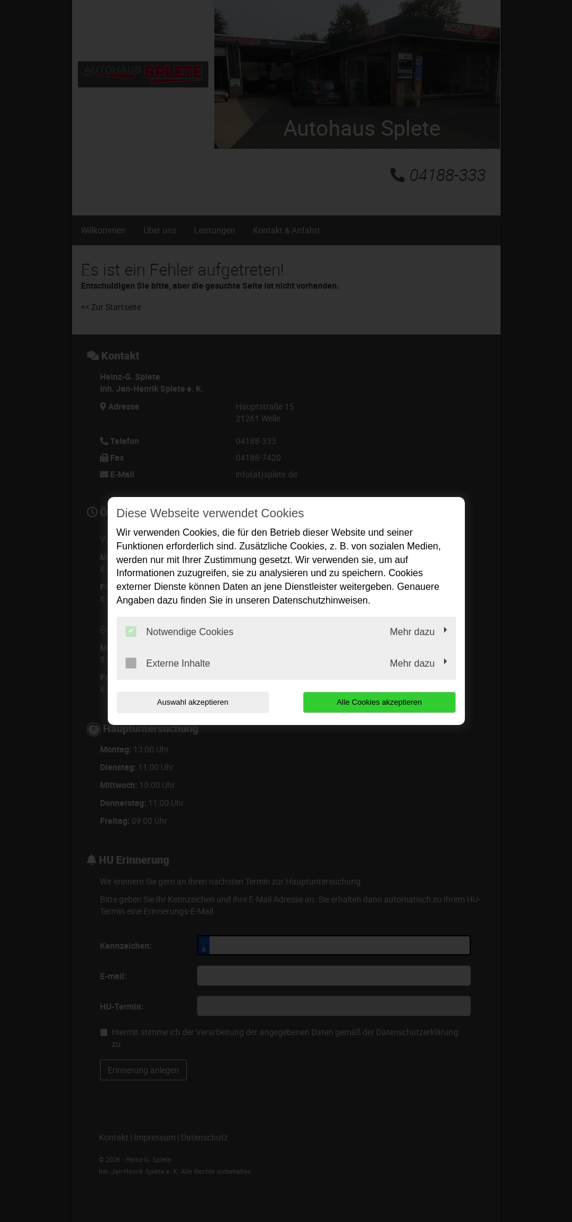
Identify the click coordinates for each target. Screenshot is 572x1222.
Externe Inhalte (168, 663)
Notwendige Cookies (180, 631)
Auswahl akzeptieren (193, 702)
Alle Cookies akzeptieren (379, 702)
